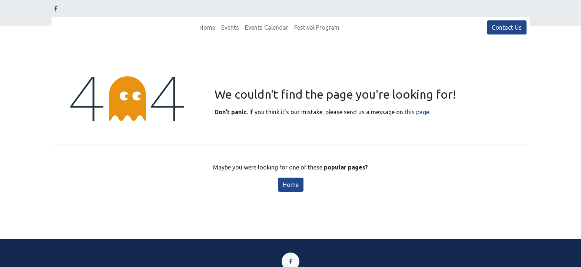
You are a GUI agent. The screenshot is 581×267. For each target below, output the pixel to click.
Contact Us (507, 27)
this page (417, 112)
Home (291, 184)
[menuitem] (207, 27)
